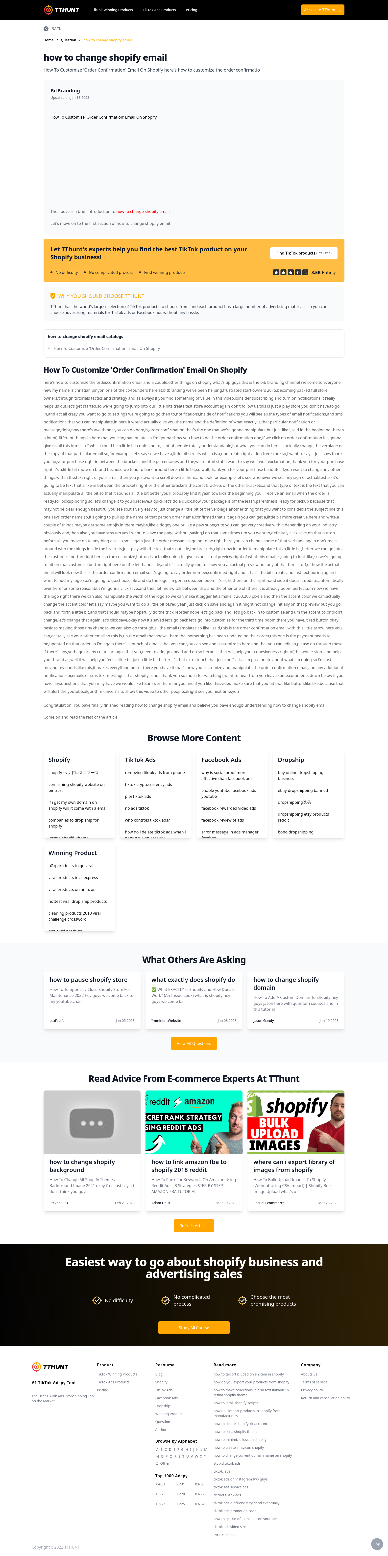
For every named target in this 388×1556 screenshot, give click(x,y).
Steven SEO (58, 1202)
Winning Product (169, 1413)
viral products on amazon (72, 889)
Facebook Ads (166, 1398)
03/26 (161, 1504)
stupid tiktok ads (227, 1463)
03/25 (180, 1504)
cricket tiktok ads (227, 1495)
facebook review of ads (222, 820)
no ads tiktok (137, 808)
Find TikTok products (304, 253)
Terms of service (314, 1382)
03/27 (199, 1494)
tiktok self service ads (231, 1487)
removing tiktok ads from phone (155, 772)
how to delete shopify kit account (240, 1423)
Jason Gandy (263, 1020)
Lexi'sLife (57, 1020)
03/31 (180, 1484)
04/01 (161, 1484)
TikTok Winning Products (112, 9)
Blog (159, 1374)
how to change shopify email (107, 40)
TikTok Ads (164, 1390)
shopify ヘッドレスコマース (73, 772)
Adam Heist (160, 1202)
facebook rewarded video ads (228, 808)
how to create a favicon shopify (239, 1447)
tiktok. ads (222, 1471)
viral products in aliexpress (73, 877)
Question (69, 40)
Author (161, 1429)
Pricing (191, 9)
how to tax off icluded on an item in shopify (249, 1374)
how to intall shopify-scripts (236, 1402)
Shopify (161, 1382)
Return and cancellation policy (325, 1398)
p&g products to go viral (70, 865)
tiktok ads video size (230, 1526)
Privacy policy (312, 1390)
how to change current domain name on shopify (253, 1455)
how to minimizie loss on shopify (240, 1439)
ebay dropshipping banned (303, 790)
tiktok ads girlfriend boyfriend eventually (246, 1503)
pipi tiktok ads (138, 796)
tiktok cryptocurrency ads (148, 784)
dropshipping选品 (294, 802)
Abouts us (309, 1374)
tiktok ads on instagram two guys (240, 1479)
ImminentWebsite (166, 1020)
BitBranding (65, 90)
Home (49, 40)
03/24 (199, 1504)
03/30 (199, 1484)
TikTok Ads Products (159, 9)
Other (165, 1463)
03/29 (161, 1494)
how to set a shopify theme (236, 1431)
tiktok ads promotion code (235, 1510)
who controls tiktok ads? (147, 820)
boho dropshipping (296, 832)
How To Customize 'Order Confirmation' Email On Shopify (107, 348)
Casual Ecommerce (269, 1202)
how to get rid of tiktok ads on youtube (245, 1518)
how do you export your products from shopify (251, 1382)
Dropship (162, 1405)
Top (377, 1544)
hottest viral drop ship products (77, 901)
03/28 (180, 1494)
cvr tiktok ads (224, 1534)
